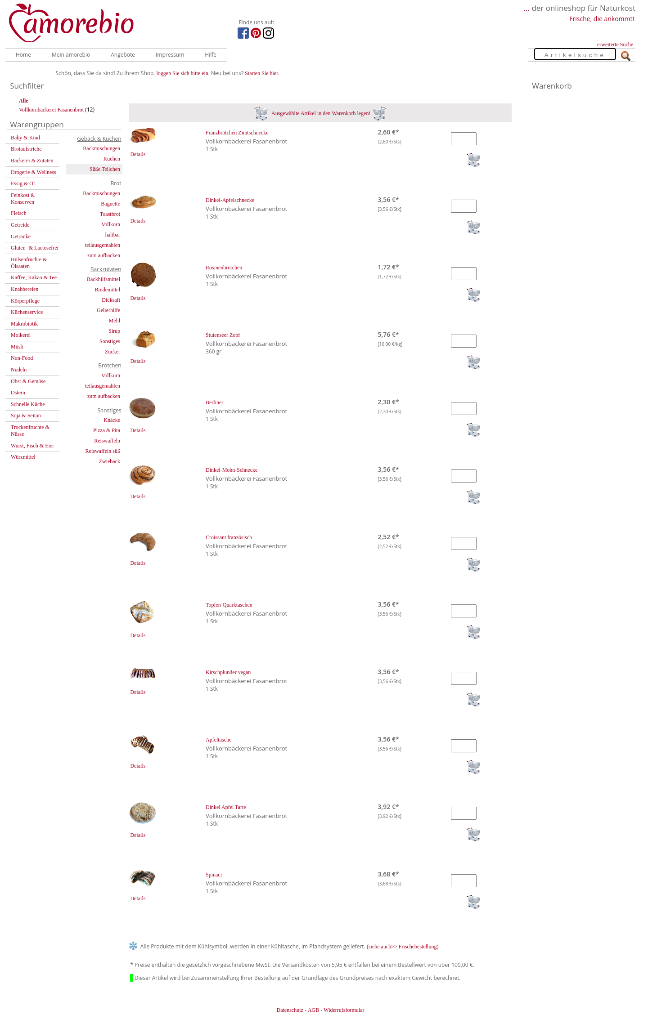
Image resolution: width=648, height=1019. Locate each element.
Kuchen (112, 159)
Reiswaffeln (107, 441)
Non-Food (22, 358)
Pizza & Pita (106, 430)
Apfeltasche (218, 740)
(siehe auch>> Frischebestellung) (403, 946)
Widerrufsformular (344, 1010)
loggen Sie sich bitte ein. (183, 73)
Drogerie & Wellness (33, 172)
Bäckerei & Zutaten (32, 160)
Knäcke (112, 420)
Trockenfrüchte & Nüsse (30, 430)
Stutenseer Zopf (223, 335)
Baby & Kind (25, 137)
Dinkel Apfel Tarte (226, 807)
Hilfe (210, 54)
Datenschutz (289, 1010)
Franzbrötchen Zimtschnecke (237, 133)
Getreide (20, 225)
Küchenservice (27, 312)
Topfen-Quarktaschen (229, 605)
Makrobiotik (24, 324)
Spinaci (214, 875)
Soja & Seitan (26, 415)
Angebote (123, 54)
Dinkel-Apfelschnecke (230, 200)
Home (23, 54)
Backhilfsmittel (103, 279)
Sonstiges (109, 341)
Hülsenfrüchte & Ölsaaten (29, 262)
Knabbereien (24, 289)
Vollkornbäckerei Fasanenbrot (51, 110)
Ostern (18, 392)
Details (137, 154)
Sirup (114, 331)
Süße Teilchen (105, 169)
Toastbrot (110, 214)
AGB (313, 1010)
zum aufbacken (103, 255)
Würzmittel (23, 457)
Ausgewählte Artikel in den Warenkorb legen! (320, 113)
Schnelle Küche (28, 404)
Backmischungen (101, 148)
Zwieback (109, 461)
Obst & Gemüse (28, 381)
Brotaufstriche (26, 149)
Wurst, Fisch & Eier (32, 445)
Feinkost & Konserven (23, 198)
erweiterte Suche (615, 44)
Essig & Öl (23, 183)
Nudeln (19, 369)
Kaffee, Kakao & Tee (34, 277)
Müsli (17, 347)
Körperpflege (25, 301)
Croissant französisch (229, 537)
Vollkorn (110, 224)
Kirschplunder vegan (228, 672)
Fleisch (19, 213)
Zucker (112, 352)
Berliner (214, 402)
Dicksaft (111, 300)
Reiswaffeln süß (103, 451)
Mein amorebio (71, 54)
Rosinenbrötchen (224, 267)
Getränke (21, 236)
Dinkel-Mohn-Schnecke (231, 470)
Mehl (114, 320)
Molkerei (21, 335)
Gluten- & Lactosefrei (34, 248)
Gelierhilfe (108, 310)
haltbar (112, 235)
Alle (23, 101)
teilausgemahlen (102, 245)
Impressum (170, 54)
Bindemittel (107, 289)
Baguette (110, 204)
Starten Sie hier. (262, 73)
